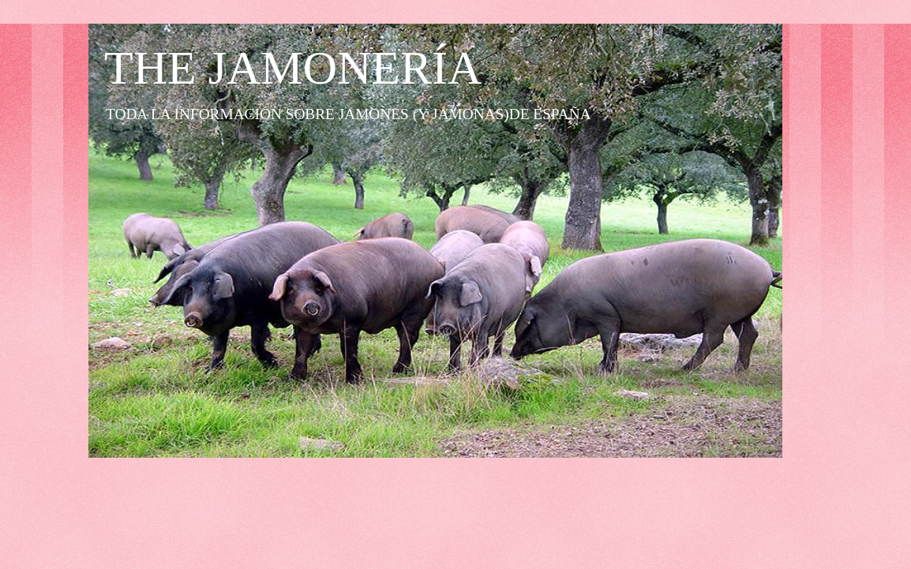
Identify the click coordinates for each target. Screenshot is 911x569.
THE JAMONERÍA (293, 68)
